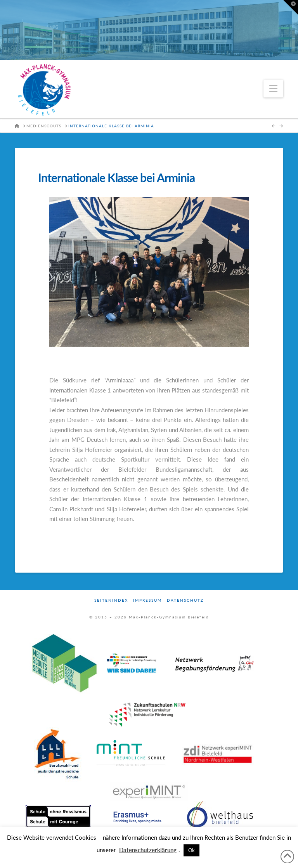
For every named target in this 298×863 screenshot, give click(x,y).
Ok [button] (191, 850)
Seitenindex (111, 600)
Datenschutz (185, 600)
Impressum (147, 600)
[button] (273, 88)
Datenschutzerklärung (148, 849)
